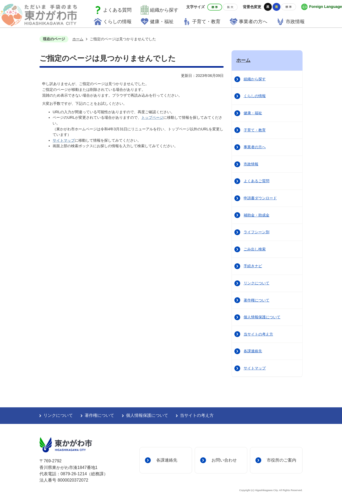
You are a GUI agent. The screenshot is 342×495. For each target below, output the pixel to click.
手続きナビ (253, 266)
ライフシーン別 (256, 232)
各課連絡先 (253, 351)
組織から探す (164, 10)
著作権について (256, 300)
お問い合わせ (224, 460)
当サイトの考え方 (258, 334)
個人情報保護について (262, 317)
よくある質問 (117, 10)
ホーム (77, 39)
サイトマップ (64, 140)
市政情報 (251, 164)
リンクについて (256, 283)
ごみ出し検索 (255, 249)
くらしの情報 (255, 96)
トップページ (152, 117)
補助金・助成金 (256, 215)
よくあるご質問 (256, 181)
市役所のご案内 (281, 460)
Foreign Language (325, 6)
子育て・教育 (255, 130)
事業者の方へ (255, 147)
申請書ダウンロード (260, 198)
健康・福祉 (253, 113)
